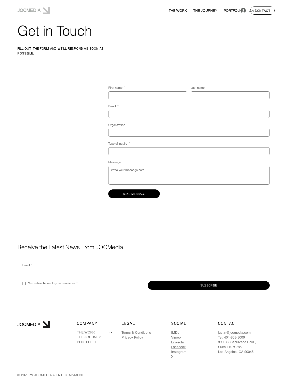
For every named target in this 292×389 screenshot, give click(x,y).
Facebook (178, 347)
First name (116, 87)
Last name (199, 87)
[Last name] (229, 95)
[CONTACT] (262, 10)
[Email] (187, 114)
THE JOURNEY (89, 337)
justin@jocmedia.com (234, 332)
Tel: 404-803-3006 (231, 337)
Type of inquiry (119, 143)
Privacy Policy (132, 337)
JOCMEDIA (29, 10)
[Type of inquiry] (187, 151)
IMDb (175, 332)
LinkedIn (177, 342)
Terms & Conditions (136, 332)
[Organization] (187, 132)
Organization (116, 125)
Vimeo (176, 337)
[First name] (146, 95)
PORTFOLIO (86, 342)
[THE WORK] (111, 332)
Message (114, 162)
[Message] (188, 175)
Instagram (178, 352)
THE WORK (86, 332)
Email (113, 106)
